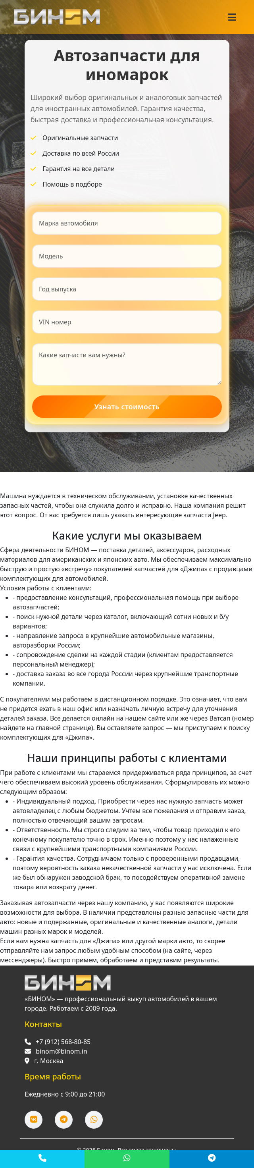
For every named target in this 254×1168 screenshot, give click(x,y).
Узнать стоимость (127, 407)
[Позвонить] (42, 1159)
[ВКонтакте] (33, 1121)
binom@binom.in (61, 1053)
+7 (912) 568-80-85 (63, 1043)
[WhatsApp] (127, 1159)
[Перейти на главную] (68, 985)
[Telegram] (211, 1159)
